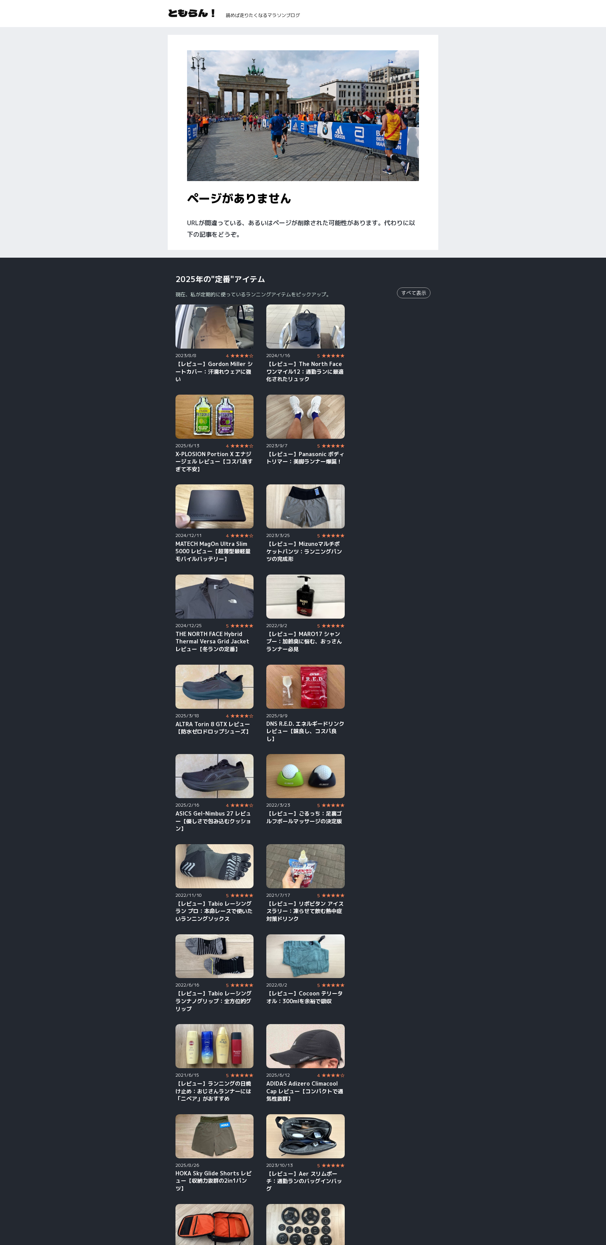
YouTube (186, 1196)
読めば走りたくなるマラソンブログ (263, 15)
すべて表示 (413, 292)
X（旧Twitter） (398, 1196)
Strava (277, 1207)
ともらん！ (193, 12)
